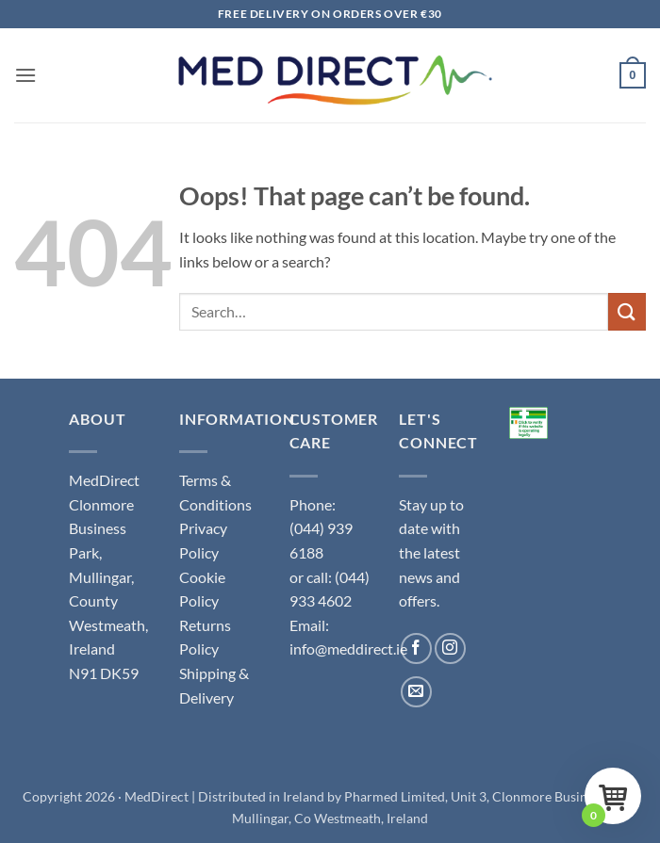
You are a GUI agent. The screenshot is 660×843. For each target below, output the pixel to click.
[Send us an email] (416, 691)
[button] (25, 75)
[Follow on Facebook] (416, 648)
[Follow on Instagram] (450, 648)
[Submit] (627, 311)
